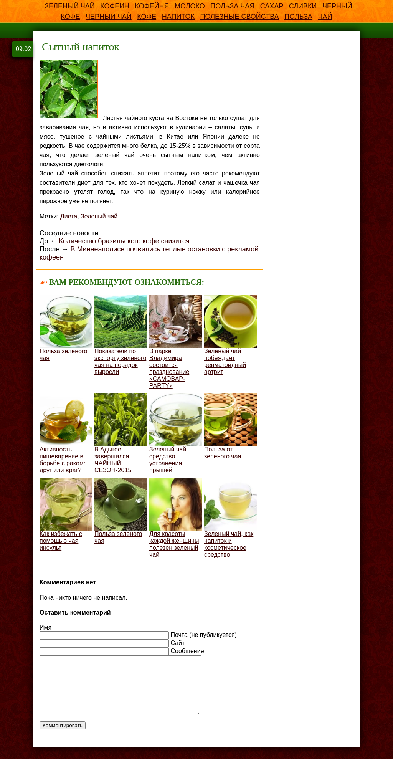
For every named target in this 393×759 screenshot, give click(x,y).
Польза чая (232, 6)
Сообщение (187, 651)
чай (325, 16)
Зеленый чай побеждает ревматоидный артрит (230, 335)
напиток (178, 16)
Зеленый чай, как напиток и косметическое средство (230, 518)
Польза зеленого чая (66, 328)
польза (298, 16)
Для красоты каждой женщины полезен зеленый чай (175, 518)
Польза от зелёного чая (230, 426)
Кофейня (152, 6)
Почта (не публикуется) (203, 635)
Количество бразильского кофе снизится (124, 241)
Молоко (190, 6)
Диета (68, 216)
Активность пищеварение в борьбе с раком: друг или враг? (66, 433)
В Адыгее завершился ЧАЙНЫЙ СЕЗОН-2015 (120, 433)
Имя (45, 627)
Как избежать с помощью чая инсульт (66, 514)
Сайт (177, 643)
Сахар (272, 6)
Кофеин (114, 6)
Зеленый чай (70, 6)
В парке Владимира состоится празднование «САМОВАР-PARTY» (175, 342)
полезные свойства (239, 16)
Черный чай (109, 16)
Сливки (303, 6)
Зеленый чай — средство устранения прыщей (175, 433)
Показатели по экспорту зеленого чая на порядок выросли (120, 335)
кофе (146, 16)
